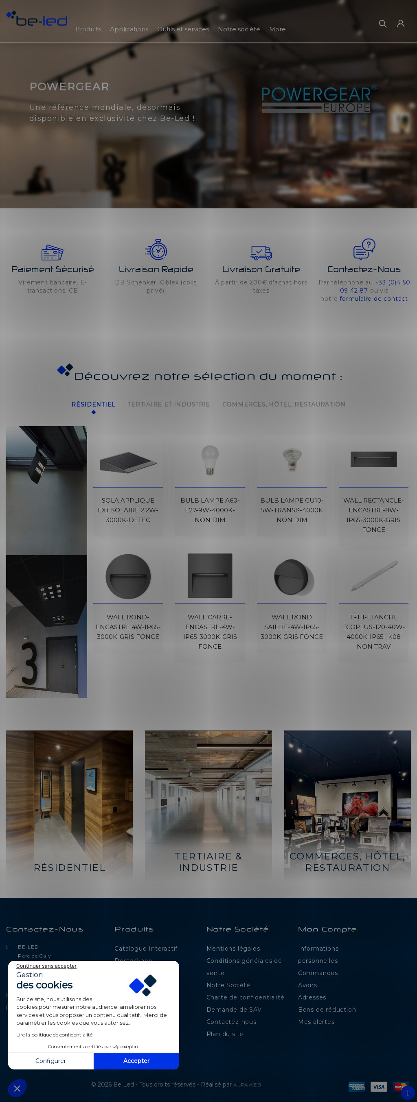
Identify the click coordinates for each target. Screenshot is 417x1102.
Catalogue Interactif (146, 945)
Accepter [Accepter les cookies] (136, 1061)
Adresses (312, 994)
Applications (129, 29)
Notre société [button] (239, 29)
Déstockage (133, 958)
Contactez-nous (44, 927)
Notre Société (228, 982)
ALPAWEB (247, 1082)
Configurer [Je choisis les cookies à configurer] (50, 1061)
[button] (12, 107)
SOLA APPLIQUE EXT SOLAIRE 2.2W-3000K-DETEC (128, 507)
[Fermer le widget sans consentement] (46, 966)
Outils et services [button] (183, 29)
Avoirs (307, 982)
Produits (88, 29)
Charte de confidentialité (245, 994)
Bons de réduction (327, 1006)
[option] (208, 104)
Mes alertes (316, 1019)
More (277, 29)
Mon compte (327, 927)
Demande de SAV (234, 1006)
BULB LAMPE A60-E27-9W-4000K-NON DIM (210, 507)
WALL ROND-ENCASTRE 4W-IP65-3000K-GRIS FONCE (128, 624)
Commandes (318, 970)
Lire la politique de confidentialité (54, 1035)
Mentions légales (233, 945)
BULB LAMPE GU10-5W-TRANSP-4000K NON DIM (292, 507)
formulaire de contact (374, 298)
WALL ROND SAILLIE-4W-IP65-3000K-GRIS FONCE (292, 624)
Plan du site (225, 1031)
